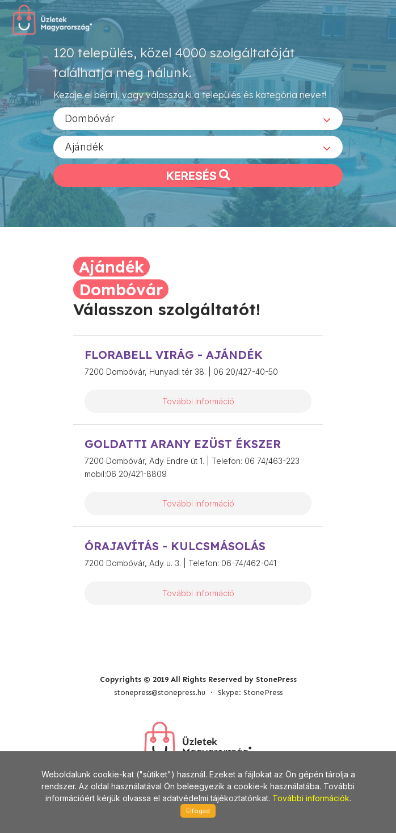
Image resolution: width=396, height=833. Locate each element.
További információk (310, 798)
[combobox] (198, 118)
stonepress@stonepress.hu (159, 692)
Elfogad (198, 811)
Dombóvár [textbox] (90, 118)
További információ (198, 401)
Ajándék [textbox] (84, 147)
